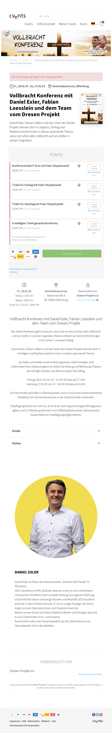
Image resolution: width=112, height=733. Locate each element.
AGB (24, 721)
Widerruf (45, 721)
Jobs (53, 721)
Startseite (14, 60)
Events (26, 60)
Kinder (16, 431)
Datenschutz (34, 721)
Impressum (15, 721)
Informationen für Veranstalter (24, 725)
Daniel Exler (26, 572)
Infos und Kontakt (87, 300)
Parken (16, 443)
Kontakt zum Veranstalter (90, 674)
